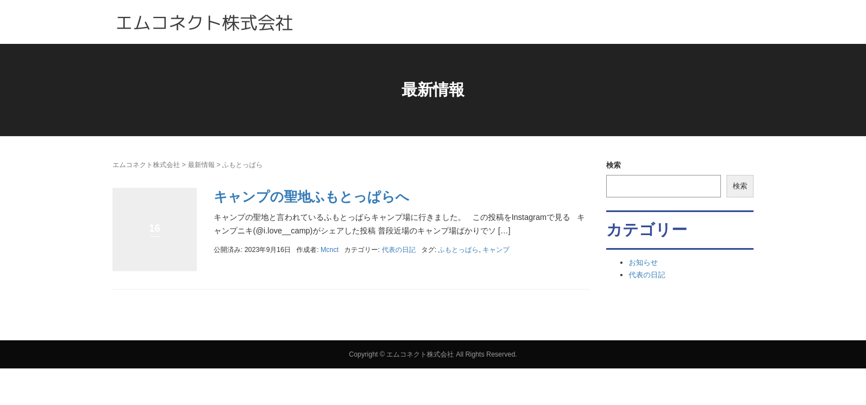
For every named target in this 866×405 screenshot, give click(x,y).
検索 (613, 165)
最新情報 (201, 165)
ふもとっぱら (458, 250)
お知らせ (643, 262)
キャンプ (495, 250)
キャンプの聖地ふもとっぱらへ (311, 196)
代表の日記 (399, 250)
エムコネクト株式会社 (146, 165)
